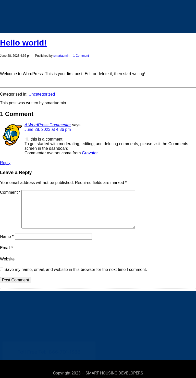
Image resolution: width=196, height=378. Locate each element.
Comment (10, 192)
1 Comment (81, 56)
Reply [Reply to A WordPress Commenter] (5, 163)
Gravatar (89, 153)
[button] (147, 7)
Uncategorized (42, 94)
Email (6, 248)
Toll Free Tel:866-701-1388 (49, 336)
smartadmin (61, 56)
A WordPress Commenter (47, 125)
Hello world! (23, 42)
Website (7, 259)
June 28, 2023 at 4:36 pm (47, 129)
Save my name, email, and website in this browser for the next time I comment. (75, 269)
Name (7, 236)
